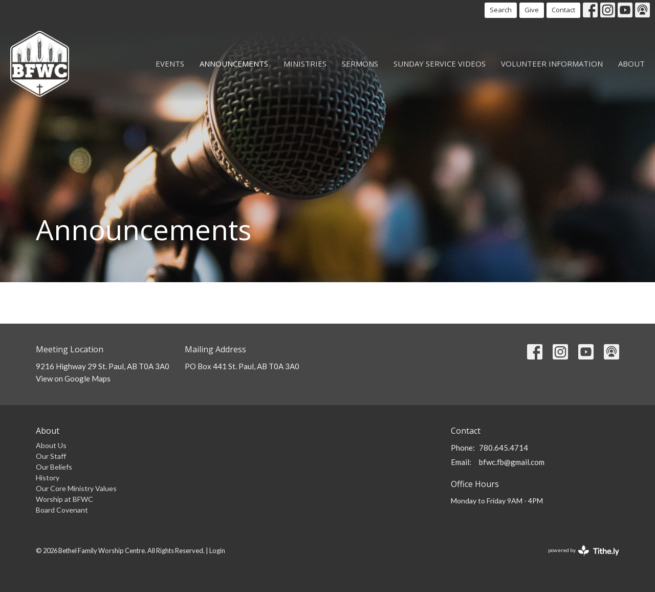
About (631, 63)
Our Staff (51, 456)
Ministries (304, 63)
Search (501, 9)
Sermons (360, 63)
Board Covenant (62, 509)
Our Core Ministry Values (76, 488)
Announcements (234, 63)
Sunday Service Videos (440, 63)
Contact (563, 9)
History (47, 477)
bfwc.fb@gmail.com (511, 462)
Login (217, 550)
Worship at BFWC (64, 499)
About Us (51, 445)
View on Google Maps (73, 378)
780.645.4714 (503, 447)
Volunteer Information (552, 63)
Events (170, 63)
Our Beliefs (54, 466)
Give (532, 9)
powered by (583, 551)
